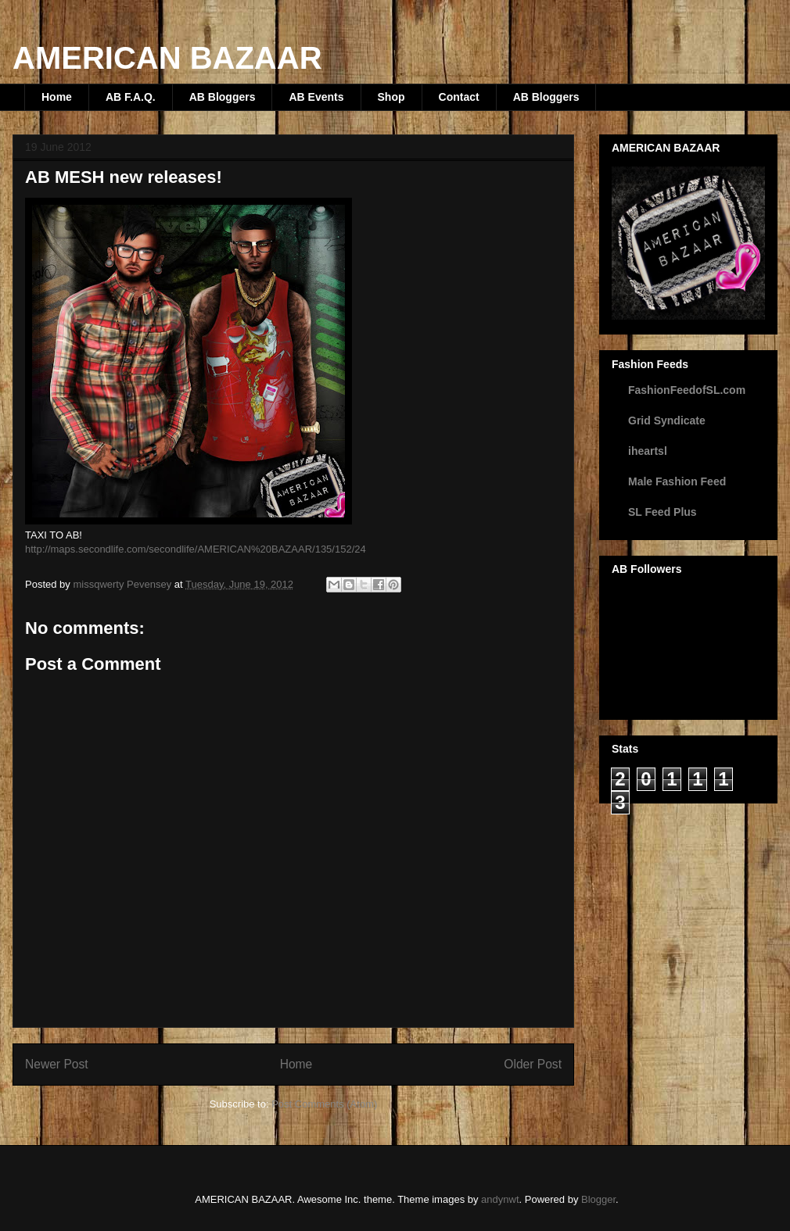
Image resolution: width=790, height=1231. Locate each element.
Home (56, 97)
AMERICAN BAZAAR (167, 58)
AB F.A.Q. (131, 97)
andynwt (500, 1199)
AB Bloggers (222, 97)
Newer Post (56, 1064)
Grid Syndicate (667, 420)
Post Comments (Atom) (324, 1104)
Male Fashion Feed (677, 481)
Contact (459, 97)
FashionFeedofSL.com (686, 390)
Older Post (533, 1064)
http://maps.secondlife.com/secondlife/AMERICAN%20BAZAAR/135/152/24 (195, 549)
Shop (391, 97)
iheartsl (647, 451)
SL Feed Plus (662, 512)
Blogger (598, 1199)
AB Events (316, 97)
